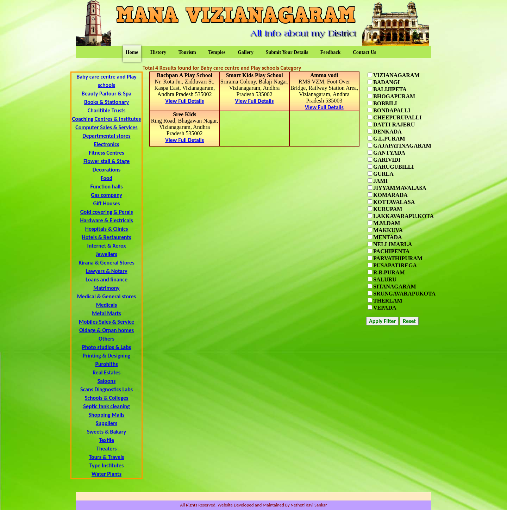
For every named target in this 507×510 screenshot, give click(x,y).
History (158, 52)
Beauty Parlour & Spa (106, 93)
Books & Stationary (106, 102)
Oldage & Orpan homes (106, 330)
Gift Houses (106, 203)
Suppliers (106, 423)
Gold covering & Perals (106, 212)
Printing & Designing (106, 355)
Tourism (187, 52)
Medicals (106, 304)
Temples (216, 52)
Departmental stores (106, 135)
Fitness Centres (106, 152)
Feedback (330, 52)
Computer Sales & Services (106, 127)
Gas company (106, 195)
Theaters (106, 448)
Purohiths (106, 364)
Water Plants (106, 474)
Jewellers (106, 254)
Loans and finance (106, 279)
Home (132, 52)
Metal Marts (106, 313)
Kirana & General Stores (106, 262)
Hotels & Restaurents (106, 237)
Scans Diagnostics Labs (106, 389)
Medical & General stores (106, 296)
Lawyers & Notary (106, 271)
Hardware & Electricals (106, 220)
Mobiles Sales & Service (106, 321)
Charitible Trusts (107, 110)
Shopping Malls (107, 414)
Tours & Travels (106, 457)
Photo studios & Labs (106, 347)
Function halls (106, 186)
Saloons (107, 381)
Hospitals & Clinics (106, 228)
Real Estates (106, 372)
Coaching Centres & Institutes (106, 119)
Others (106, 338)
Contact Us (364, 52)
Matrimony (106, 288)
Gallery (246, 52)
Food (106, 178)
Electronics (106, 144)
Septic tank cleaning (106, 406)
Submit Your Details (287, 52)
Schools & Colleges (107, 397)
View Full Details (184, 101)
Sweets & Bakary (106, 431)
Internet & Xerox (106, 245)
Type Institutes (106, 465)
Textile (106, 440)
